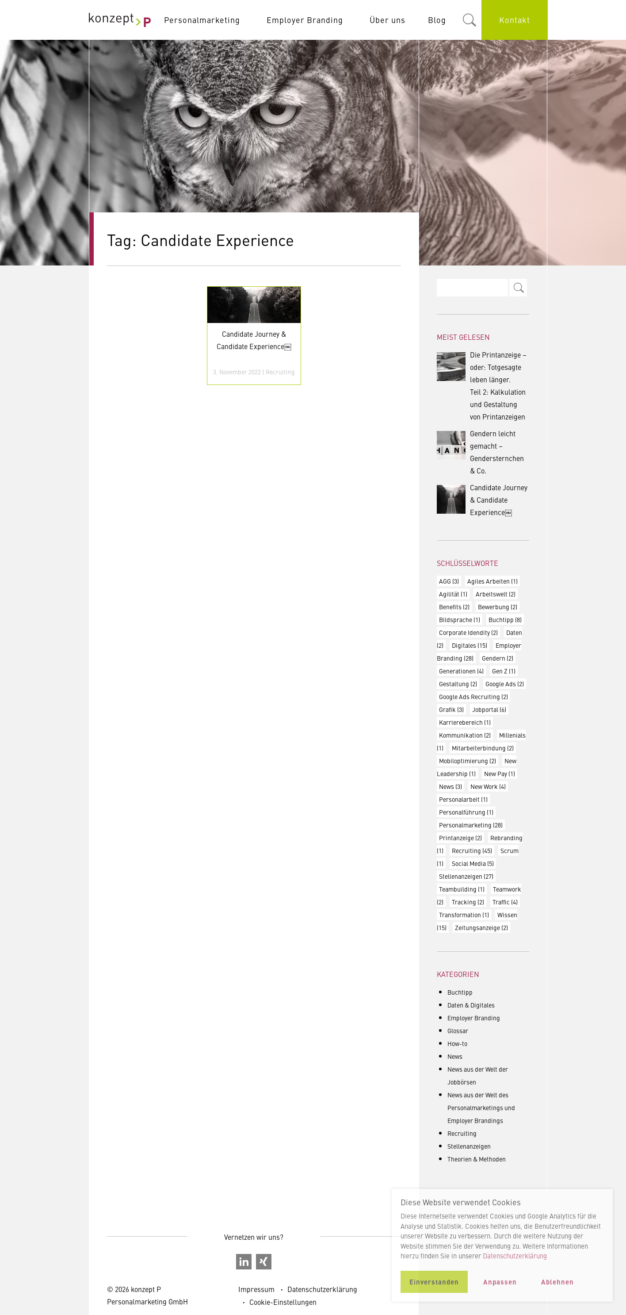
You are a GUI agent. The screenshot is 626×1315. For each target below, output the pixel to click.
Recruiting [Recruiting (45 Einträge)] (472, 850)
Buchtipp (460, 992)
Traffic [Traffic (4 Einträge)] (505, 901)
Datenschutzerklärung (322, 1289)
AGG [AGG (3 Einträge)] (449, 581)
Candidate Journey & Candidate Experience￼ (482, 499)
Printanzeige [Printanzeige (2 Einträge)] (460, 837)
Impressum (256, 1289)
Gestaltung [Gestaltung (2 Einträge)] (458, 683)
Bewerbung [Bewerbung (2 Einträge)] (497, 606)
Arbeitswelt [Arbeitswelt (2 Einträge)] (495, 593)
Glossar (457, 1030)
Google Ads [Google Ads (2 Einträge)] (504, 683)
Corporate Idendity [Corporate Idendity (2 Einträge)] (468, 632)
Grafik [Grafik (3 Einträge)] (451, 709)
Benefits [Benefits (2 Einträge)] (454, 606)
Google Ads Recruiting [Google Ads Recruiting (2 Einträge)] (473, 696)
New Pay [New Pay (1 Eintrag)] (499, 773)
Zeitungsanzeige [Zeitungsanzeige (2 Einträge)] (481, 927)
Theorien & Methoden (476, 1158)
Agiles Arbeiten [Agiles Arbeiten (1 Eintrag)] (492, 581)
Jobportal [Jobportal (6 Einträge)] (489, 709)
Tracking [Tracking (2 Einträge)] (468, 901)
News (454, 1056)
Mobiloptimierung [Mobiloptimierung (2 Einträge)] (467, 760)
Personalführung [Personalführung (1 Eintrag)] (466, 811)
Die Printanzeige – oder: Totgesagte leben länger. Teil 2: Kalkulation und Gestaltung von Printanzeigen (482, 385)
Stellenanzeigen (469, 1146)
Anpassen (500, 1281)
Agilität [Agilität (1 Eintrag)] (453, 593)
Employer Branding (305, 19)
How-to (457, 1043)
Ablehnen (557, 1281)
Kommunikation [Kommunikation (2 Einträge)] (465, 735)
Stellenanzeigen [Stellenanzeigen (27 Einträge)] (466, 876)
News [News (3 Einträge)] (450, 786)
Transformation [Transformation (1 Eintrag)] (464, 914)
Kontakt (514, 19)
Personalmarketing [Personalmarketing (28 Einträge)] (471, 824)
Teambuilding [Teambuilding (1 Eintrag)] (462, 888)
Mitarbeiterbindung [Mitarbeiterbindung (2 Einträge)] (483, 747)
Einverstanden (434, 1281)
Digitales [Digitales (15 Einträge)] (469, 645)
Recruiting (280, 371)
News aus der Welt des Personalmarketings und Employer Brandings (481, 1107)
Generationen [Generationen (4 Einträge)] (461, 670)
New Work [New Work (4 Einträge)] (488, 786)
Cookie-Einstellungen (283, 1302)
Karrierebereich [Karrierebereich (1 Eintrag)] (465, 722)
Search (518, 287)
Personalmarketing (202, 19)
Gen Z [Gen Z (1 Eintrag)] (503, 670)
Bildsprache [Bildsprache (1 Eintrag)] (459, 619)
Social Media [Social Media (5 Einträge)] (473, 863)
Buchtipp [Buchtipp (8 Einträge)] (505, 619)
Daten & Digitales (471, 1004)
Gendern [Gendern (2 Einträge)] (497, 658)
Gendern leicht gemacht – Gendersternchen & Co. (480, 451)
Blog (437, 19)
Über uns (387, 19)
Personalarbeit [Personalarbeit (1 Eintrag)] (463, 799)
